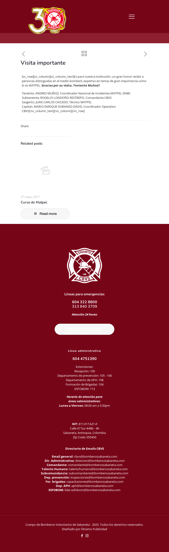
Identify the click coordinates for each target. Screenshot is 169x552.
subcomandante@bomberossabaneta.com (98, 473)
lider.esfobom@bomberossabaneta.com (92, 490)
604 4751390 (85, 358)
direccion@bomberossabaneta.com (100, 461)
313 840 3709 (84, 306)
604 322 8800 (84, 302)
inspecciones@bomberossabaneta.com (98, 477)
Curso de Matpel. (34, 202)
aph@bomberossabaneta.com (92, 486)
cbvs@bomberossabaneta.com (95, 456)
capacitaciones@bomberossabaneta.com (94, 481)
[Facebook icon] (82, 535)
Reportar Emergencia (84, 329)
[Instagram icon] (87, 535)
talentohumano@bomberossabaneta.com (98, 469)
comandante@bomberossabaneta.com (95, 465)
